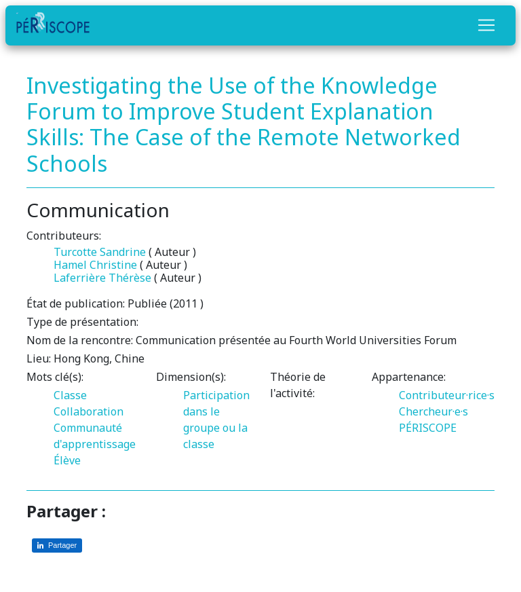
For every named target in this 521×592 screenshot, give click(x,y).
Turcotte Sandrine (100, 251)
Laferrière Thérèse (102, 277)
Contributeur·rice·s (447, 395)
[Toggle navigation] (486, 25)
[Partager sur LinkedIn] (57, 545)
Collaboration (88, 411)
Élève (67, 460)
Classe (70, 395)
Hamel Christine (95, 264)
